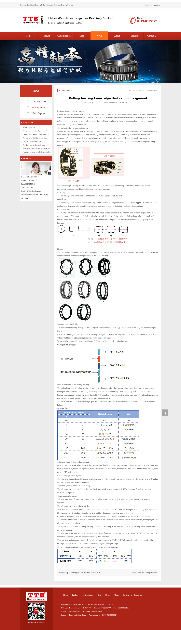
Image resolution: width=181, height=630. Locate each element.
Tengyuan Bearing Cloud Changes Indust (37, 152)
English (157, 5)
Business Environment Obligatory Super (36, 149)
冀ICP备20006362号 (110, 615)
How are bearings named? (147, 573)
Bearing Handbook (29, 127)
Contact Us (152, 36)
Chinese (148, 5)
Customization (64, 36)
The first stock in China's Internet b (35, 145)
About (117, 36)
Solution (134, 36)
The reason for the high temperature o (35, 138)
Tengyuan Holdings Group (32, 141)
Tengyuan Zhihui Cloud (77, 615)
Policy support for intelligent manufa (35, 131)
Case (81, 36)
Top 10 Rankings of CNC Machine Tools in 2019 (82, 573)
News (99, 36)
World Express (38, 113)
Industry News (38, 107)
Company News (39, 101)
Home (28, 36)
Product (46, 36)
